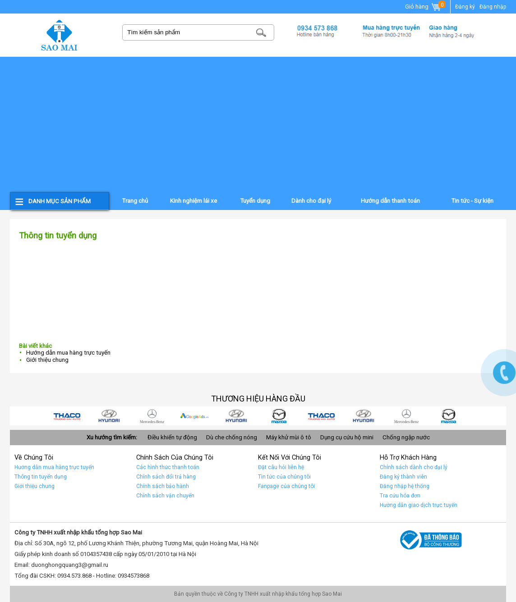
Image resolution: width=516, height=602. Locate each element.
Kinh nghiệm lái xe (193, 200)
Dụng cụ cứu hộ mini (346, 437)
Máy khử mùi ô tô (288, 437)
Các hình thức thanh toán (167, 467)
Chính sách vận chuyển (165, 496)
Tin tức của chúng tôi (284, 477)
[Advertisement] (258, 124)
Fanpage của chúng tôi (286, 486)
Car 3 (321, 416)
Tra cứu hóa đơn (400, 496)
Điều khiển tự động (172, 437)
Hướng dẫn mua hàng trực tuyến (68, 352)
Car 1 (406, 416)
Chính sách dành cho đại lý (413, 467)
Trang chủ (135, 200)
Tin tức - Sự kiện (472, 200)
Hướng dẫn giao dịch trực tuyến (418, 505)
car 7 (152, 416)
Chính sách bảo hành (162, 486)
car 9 (67, 416)
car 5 (236, 416)
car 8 (109, 416)
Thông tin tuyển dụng (40, 477)
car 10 (448, 416)
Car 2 (364, 416)
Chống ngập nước (406, 437)
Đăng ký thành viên (403, 477)
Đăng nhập (492, 7)
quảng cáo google (194, 416)
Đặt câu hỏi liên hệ (281, 467)
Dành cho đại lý (311, 200)
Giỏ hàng (423, 7)
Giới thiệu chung (47, 359)
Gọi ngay (504, 372)
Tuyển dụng (255, 200)
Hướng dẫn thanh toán (390, 200)
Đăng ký (465, 7)
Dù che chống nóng (231, 437)
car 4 (279, 416)
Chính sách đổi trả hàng (166, 477)
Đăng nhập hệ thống (404, 486)
